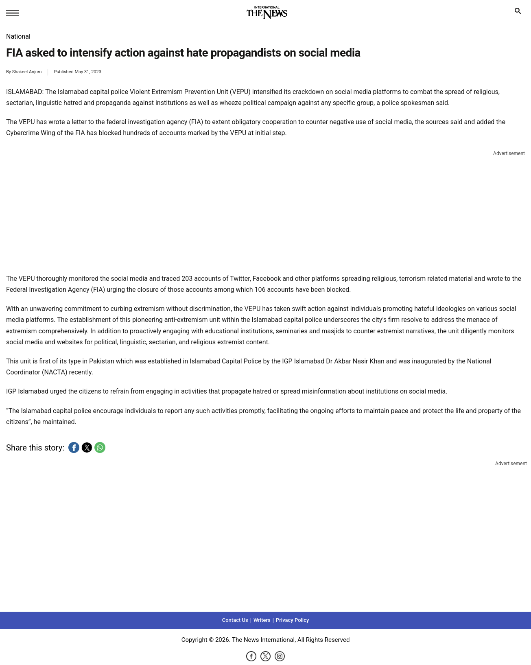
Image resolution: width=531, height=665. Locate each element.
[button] (73, 447)
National (18, 36)
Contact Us (235, 620)
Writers (262, 620)
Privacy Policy (292, 620)
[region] (265, 210)
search (520, 13)
